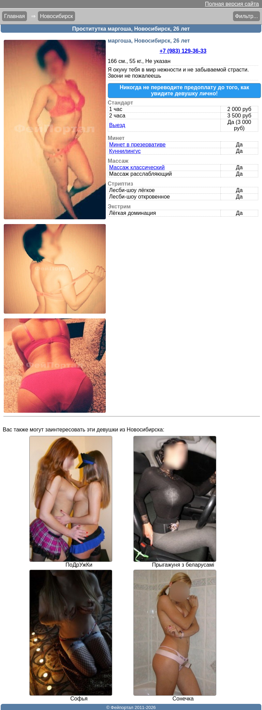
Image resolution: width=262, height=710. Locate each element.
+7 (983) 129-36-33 (183, 51)
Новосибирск (56, 16)
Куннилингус (125, 151)
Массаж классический (137, 167)
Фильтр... (246, 16)
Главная (14, 16)
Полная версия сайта (232, 4)
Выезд (117, 125)
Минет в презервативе (137, 144)
